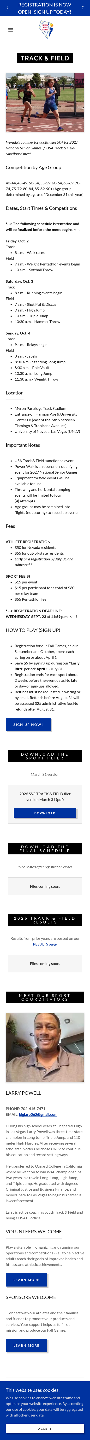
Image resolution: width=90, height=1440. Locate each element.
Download (45, 813)
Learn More (26, 1280)
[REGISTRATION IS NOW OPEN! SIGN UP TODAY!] (45, 8)
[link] (45, 29)
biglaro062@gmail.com (38, 1114)
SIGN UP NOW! (28, 725)
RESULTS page (45, 944)
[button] (10, 30)
